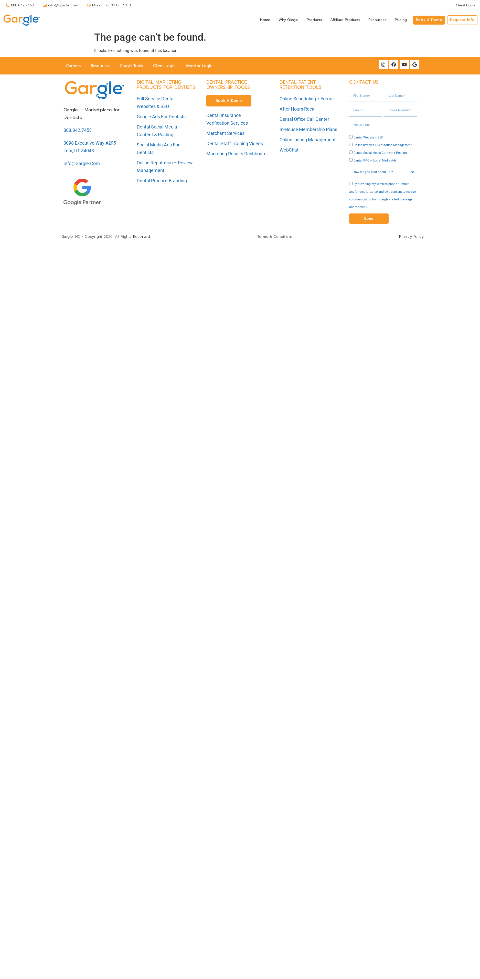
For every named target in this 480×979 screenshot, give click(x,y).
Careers (73, 66)
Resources (377, 20)
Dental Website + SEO (368, 137)
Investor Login (199, 66)
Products (314, 20)
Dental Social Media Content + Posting (380, 153)
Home (265, 20)
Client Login (164, 66)
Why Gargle (288, 20)
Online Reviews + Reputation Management (383, 145)
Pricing (401, 20)
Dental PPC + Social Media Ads (375, 160)
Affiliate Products (345, 20)
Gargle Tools (131, 66)
